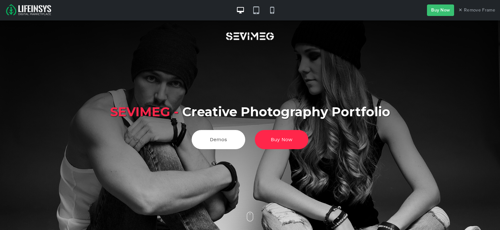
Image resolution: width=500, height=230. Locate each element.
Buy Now (440, 10)
